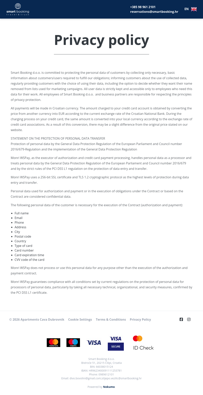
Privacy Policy (140, 319)
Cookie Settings (80, 319)
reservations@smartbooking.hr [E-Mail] (154, 11)
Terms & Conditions (111, 319)
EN (190, 9)
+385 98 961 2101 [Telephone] (142, 7)
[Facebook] (183, 319)
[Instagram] (190, 319)
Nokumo (109, 387)
